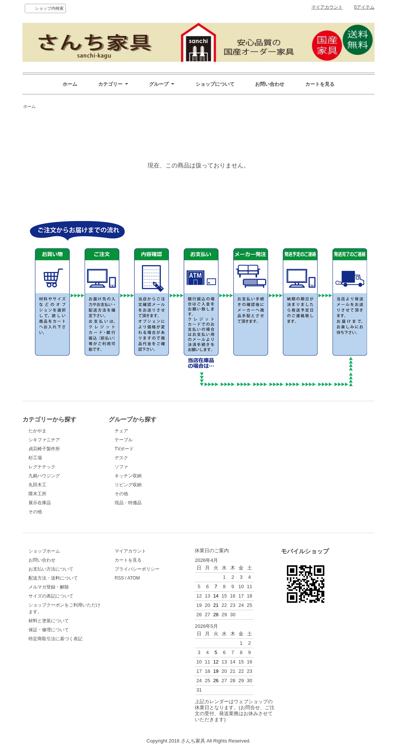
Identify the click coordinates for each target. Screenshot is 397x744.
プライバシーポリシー (137, 569)
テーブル (124, 439)
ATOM (133, 578)
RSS (119, 578)
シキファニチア (44, 439)
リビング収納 (128, 484)
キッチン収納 (128, 475)
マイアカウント (327, 7)
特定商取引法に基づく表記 (55, 638)
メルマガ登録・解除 (48, 587)
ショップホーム (44, 551)
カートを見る (319, 84)
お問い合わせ (269, 84)
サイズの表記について (50, 596)
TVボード (124, 448)
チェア (121, 430)
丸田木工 (37, 484)
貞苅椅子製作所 (44, 448)
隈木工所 (37, 493)
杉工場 (35, 457)
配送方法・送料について (53, 578)
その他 (35, 511)
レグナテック (41, 466)
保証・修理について (48, 629)
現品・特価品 (128, 502)
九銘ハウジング (44, 475)
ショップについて (215, 84)
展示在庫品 (39, 502)
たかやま (37, 430)
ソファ (121, 466)
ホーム (70, 84)
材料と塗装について (48, 620)
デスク (121, 457)
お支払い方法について (50, 569)
